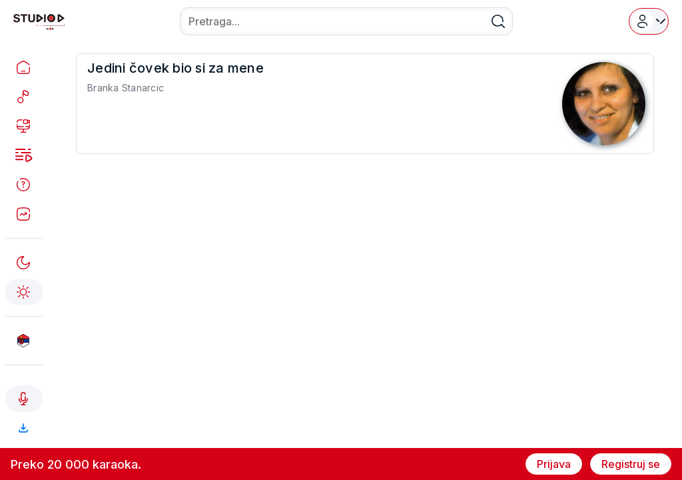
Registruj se (630, 464)
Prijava (554, 464)
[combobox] (346, 21)
